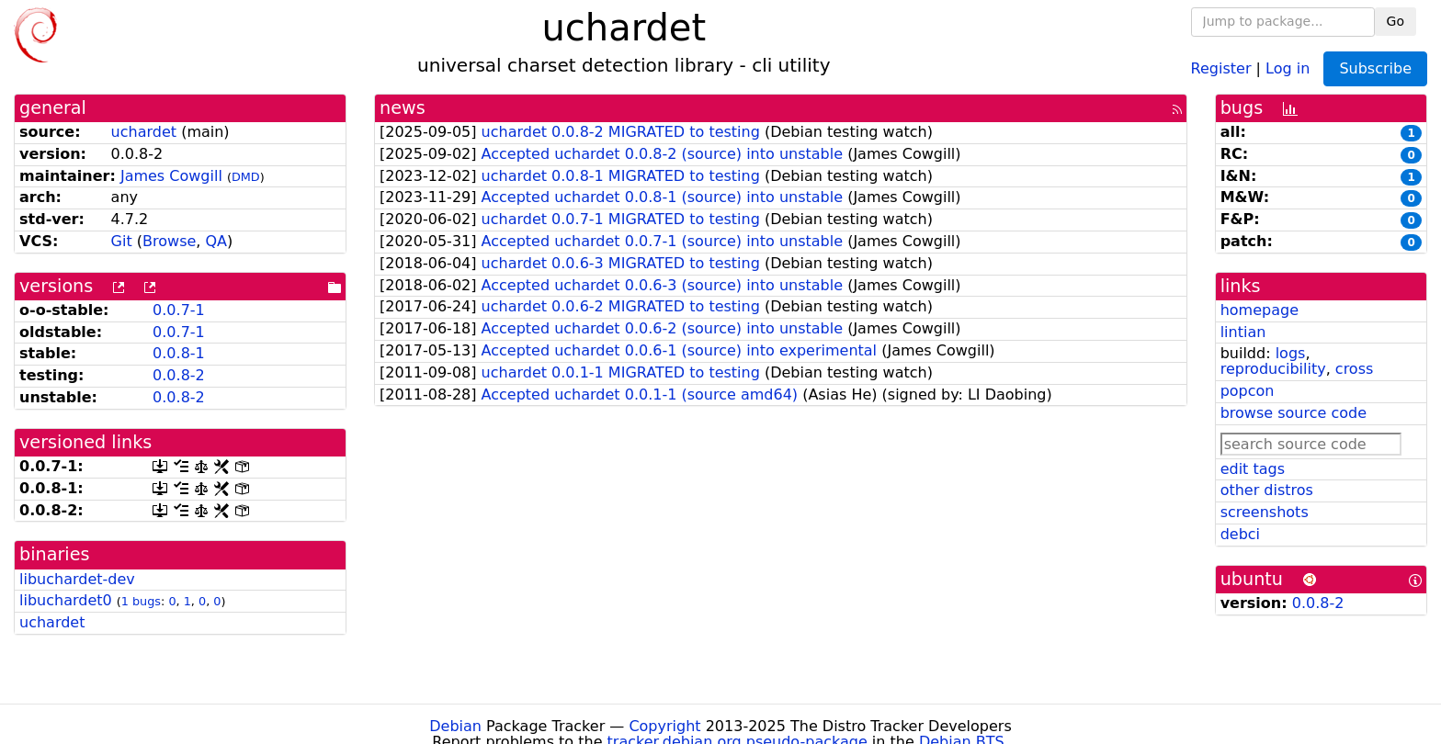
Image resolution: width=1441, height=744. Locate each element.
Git (121, 241)
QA (216, 241)
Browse (169, 241)
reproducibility (1273, 369)
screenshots (1264, 512)
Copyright (664, 726)
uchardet (143, 132)
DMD (246, 177)
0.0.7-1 (179, 310)
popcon (1247, 391)
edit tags (1252, 469)
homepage (1259, 310)
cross (1354, 369)
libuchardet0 (65, 600)
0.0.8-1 (179, 353)
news (402, 107)
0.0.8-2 (179, 375)
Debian (455, 726)
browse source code (1293, 413)
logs (1291, 353)
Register (1221, 67)
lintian (1243, 332)
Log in (1287, 67)
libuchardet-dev (77, 579)
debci (1240, 534)
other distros (1266, 490)
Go (1395, 21)
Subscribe (1375, 68)
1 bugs (141, 601)
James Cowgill (171, 176)
